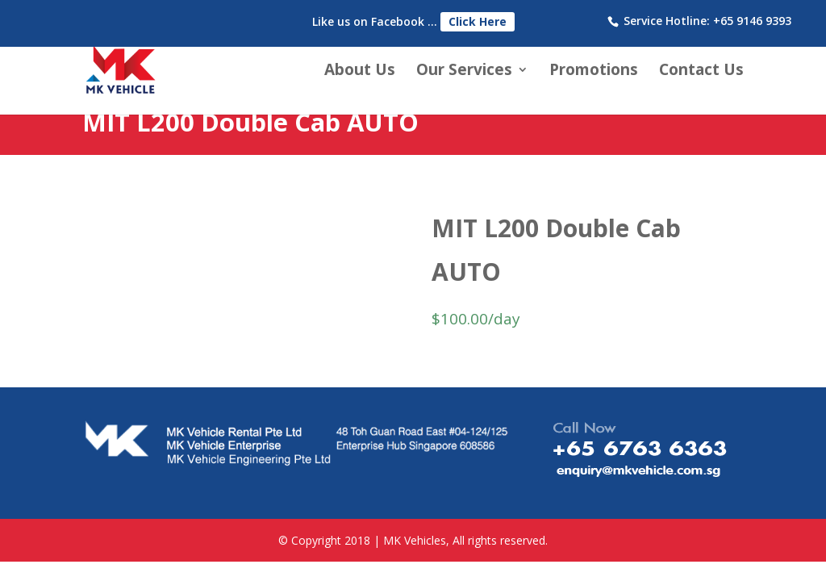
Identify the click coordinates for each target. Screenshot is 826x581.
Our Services (464, 72)
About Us (359, 72)
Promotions (593, 72)
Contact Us (701, 72)
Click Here (477, 21)
